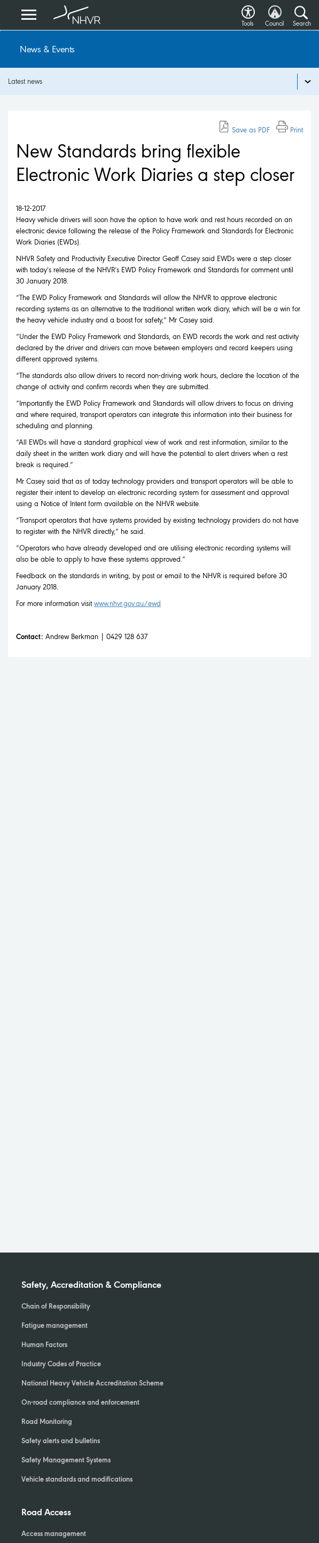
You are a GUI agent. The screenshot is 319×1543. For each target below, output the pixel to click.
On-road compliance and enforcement (80, 1403)
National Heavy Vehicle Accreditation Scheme (92, 1384)
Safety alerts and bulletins (60, 1441)
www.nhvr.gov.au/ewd (127, 604)
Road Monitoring (46, 1422)
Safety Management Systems (66, 1461)
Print (289, 130)
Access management (53, 1534)
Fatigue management (54, 1326)
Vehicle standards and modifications (77, 1480)
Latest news (25, 81)
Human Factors (44, 1345)
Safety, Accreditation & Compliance (91, 1285)
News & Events (47, 49)
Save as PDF (244, 130)
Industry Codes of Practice (61, 1364)
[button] (248, 9)
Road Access (46, 1513)
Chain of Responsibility (55, 1307)
